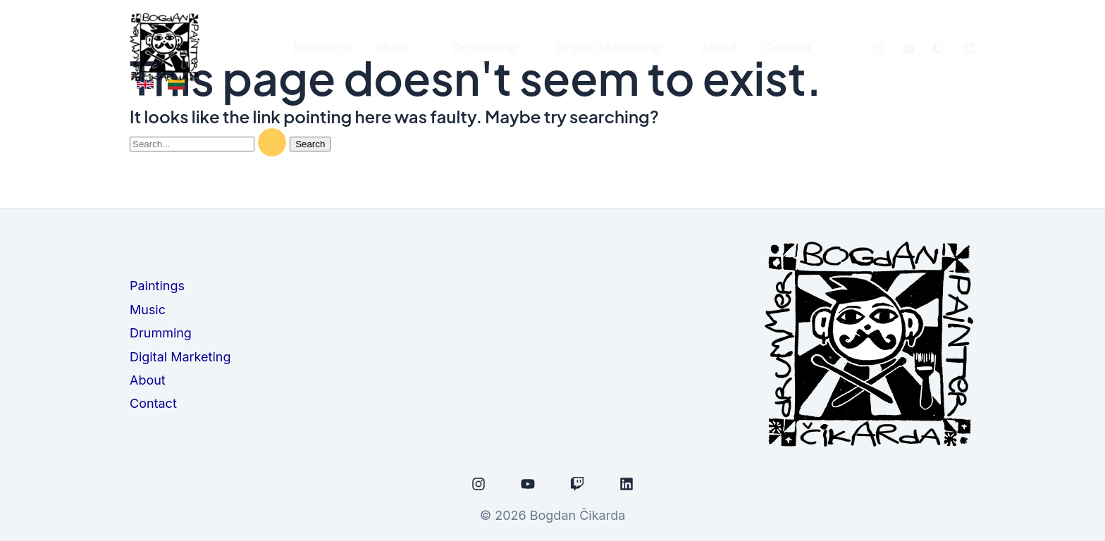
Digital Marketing (180, 356)
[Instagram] (878, 48)
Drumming (161, 332)
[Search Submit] (272, 142)
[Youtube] (908, 48)
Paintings (157, 285)
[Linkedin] (626, 484)
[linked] (969, 48)
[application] (420, 48)
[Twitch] (938, 48)
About (148, 380)
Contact (153, 403)
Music (148, 309)
